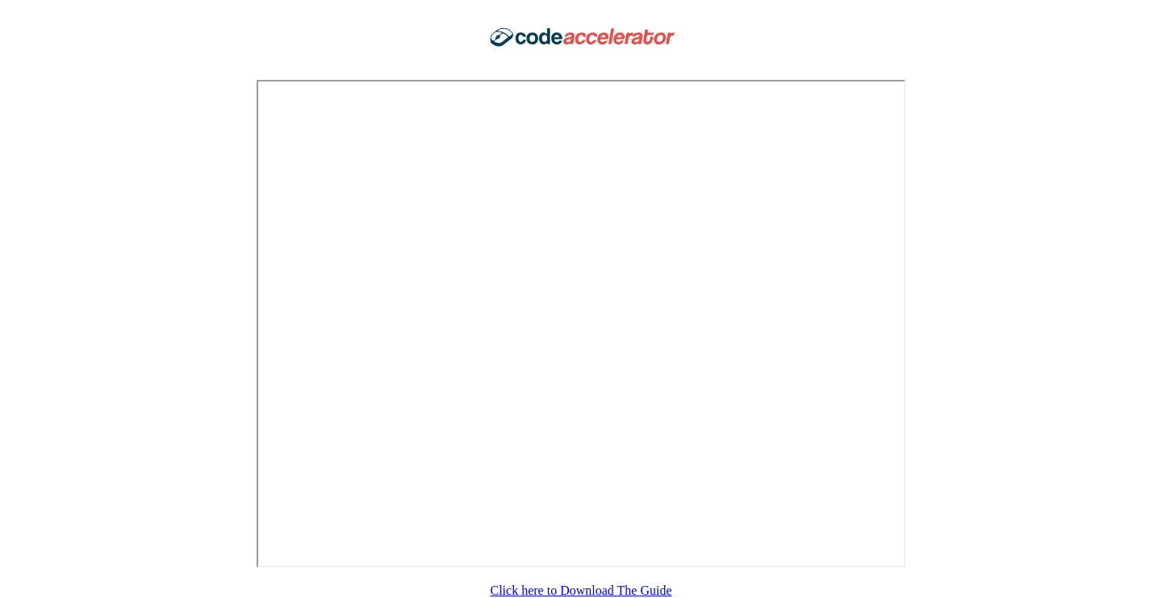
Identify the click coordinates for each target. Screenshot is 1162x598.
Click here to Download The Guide (581, 590)
